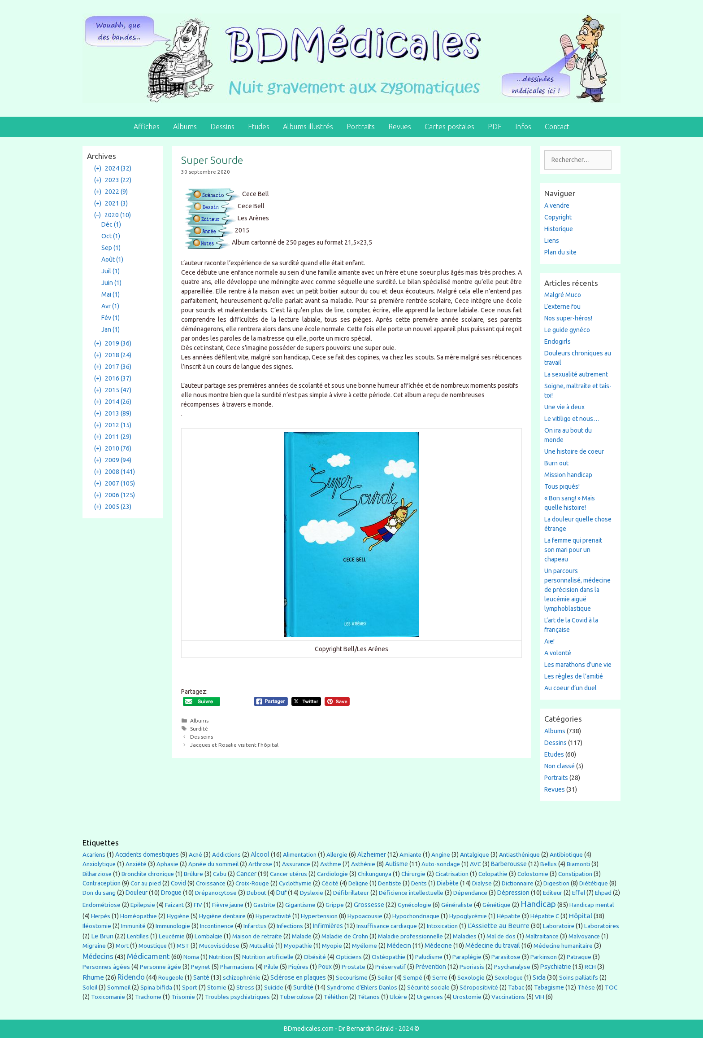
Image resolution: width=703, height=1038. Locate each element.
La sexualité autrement (576, 374)
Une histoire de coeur (574, 451)
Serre (439, 977)
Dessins (222, 127)
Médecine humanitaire (563, 945)
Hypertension (319, 916)
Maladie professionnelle (410, 936)
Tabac (516, 987)
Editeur (552, 892)
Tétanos (369, 997)
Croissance (211, 883)
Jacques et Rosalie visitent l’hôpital (234, 745)
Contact (557, 127)
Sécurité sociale (428, 987)
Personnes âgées (106, 966)
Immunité (133, 926)
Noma (191, 957)
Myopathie (298, 945)
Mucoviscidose (219, 945)
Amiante (410, 854)
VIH (539, 996)
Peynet (200, 966)
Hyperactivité (273, 916)
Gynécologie (414, 904)
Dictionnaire (518, 883)
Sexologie (471, 977)
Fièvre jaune (227, 905)
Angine (440, 854)
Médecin (399, 945)
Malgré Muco (562, 294)
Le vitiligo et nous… (571, 418)
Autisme (396, 863)
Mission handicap (568, 474)
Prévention (431, 966)
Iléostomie (96, 926)
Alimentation (300, 854)
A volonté (557, 653)
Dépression (513, 892)
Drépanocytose (216, 892)
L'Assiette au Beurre (498, 925)
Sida (539, 977)
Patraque (579, 956)
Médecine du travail (492, 945)
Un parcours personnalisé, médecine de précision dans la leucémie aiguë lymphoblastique (577, 589)
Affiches (147, 127)
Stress (245, 987)
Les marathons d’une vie (578, 664)
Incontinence (217, 925)
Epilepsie (142, 904)
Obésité (315, 956)
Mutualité (261, 945)
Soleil (89, 987)
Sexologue (509, 977)
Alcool (260, 854)
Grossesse (369, 904)
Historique (558, 228)
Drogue (171, 892)
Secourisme (352, 977)
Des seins (201, 737)
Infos (523, 127)
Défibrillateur (351, 892)
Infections (290, 925)
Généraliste (457, 904)
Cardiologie (332, 873)
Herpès (100, 916)
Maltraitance (542, 936)
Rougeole (170, 977)
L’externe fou (562, 306)
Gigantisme (300, 905)
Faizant (174, 904)
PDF (495, 127)
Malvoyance (584, 936)
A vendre (556, 205)
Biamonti (578, 863)
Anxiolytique (99, 864)
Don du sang (99, 892)
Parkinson (543, 957)
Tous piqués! (562, 486)
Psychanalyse (512, 966)
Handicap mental (591, 904)
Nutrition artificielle (268, 957)
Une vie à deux (564, 407)
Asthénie (363, 863)
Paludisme (429, 957)
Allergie (336, 854)
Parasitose (506, 956)
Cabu (219, 874)
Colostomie (532, 873)
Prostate (353, 967)
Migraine (94, 945)
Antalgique (474, 854)
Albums (185, 127)
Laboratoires (601, 926)
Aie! (549, 641)
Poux (325, 966)
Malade (302, 936)
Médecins (97, 956)
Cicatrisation (452, 874)
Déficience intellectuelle (411, 892)
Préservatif (390, 966)
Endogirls (557, 341)
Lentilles (138, 936)
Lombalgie (208, 936)
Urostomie (467, 997)
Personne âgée (160, 966)
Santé (201, 977)
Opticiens (349, 957)
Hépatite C (544, 916)
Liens (551, 240)
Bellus (548, 863)
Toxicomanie (108, 996)
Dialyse (482, 883)
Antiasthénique (519, 854)
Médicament (148, 956)
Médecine (438, 945)
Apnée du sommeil (213, 864)
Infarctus (255, 926)
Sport (189, 987)
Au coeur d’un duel (570, 688)
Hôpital (580, 915)
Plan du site (560, 252)
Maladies (465, 936)
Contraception (101, 883)
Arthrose (260, 864)
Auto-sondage (440, 864)
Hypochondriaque (415, 916)
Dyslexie (311, 892)
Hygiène (178, 916)
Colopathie (493, 873)
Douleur (137, 892)
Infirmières (328, 925)
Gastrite (264, 905)
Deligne (358, 883)
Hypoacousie (364, 916)
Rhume (93, 977)
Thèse (586, 987)
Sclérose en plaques (298, 977)
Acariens (93, 854)
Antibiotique (566, 854)
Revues (399, 127)
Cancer (246, 873)
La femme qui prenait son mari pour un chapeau (573, 550)
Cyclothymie (295, 883)
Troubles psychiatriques (237, 997)
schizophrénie (241, 977)
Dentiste (389, 883)
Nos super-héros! (568, 318)
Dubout (256, 892)
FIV (198, 905)
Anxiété (136, 863)
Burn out (556, 463)
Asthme (330, 863)
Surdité (199, 728)
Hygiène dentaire (222, 916)
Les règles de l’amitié (573, 676)
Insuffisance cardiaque (386, 926)
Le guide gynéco (567, 329)
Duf (281, 892)
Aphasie (167, 864)
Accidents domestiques (147, 854)
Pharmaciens (237, 966)
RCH (590, 966)
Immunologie (173, 925)
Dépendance (470, 892)
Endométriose (101, 905)
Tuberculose (297, 997)
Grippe (334, 905)
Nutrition (220, 956)
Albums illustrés (308, 127)
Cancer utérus (288, 874)
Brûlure (193, 873)
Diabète (448, 883)
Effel (578, 892)
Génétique (496, 905)
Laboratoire (558, 926)
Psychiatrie (555, 966)
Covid (178, 883)
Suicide (273, 987)
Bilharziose (97, 874)
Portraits (361, 127)
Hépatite (509, 916)
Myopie (332, 945)
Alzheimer (371, 854)
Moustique (153, 945)
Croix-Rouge (252, 883)
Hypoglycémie (468, 916)
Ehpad (603, 892)
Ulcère (398, 997)
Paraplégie (467, 956)
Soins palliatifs (578, 977)
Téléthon (336, 997)
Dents (419, 883)
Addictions (226, 854)
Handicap (538, 904)
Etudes (258, 127)
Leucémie (172, 936)
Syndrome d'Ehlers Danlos (362, 987)
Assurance (296, 864)
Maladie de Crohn (344, 936)
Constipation (575, 873)
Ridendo (131, 977)
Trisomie (183, 996)
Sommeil (118, 987)
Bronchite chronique (148, 874)
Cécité (329, 883)
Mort (122, 945)
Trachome (148, 997)
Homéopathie (138, 916)
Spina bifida (156, 987)
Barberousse (509, 863)
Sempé (412, 977)
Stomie (216, 987)
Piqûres (298, 967)
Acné (195, 854)
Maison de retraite (257, 936)
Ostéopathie (388, 957)
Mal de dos (501, 936)
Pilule (271, 966)
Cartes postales (449, 127)
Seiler (385, 977)
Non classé (559, 766)
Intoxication (442, 926)
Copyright (558, 217)
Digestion (556, 883)
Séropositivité (479, 987)
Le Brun (102, 936)
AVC (475, 863)
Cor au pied (145, 883)
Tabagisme (549, 987)
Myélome (364, 945)
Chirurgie (413, 874)
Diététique (593, 883)
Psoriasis (472, 967)
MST (183, 945)
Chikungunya (374, 874)
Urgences (430, 996)
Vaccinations (508, 996)
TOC (611, 987)
